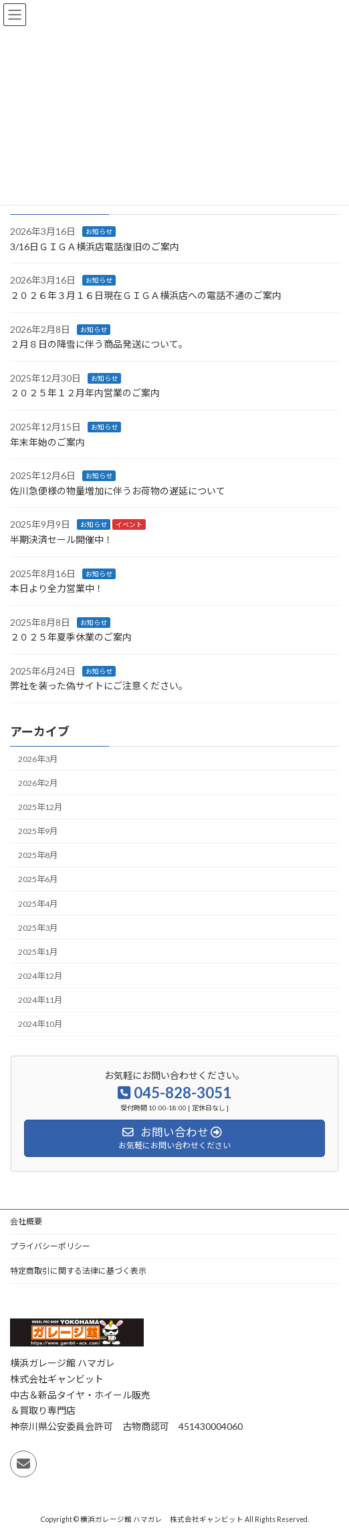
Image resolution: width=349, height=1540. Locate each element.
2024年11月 (40, 1000)
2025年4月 (37, 903)
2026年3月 (37, 759)
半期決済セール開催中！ (61, 539)
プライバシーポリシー (50, 1246)
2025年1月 (37, 952)
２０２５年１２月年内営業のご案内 (85, 392)
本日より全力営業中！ (57, 588)
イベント (129, 524)
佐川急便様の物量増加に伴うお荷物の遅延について (117, 490)
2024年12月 (40, 976)
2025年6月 (37, 879)
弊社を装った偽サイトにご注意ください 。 (99, 685)
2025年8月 (37, 855)
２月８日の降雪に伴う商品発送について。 (99, 344)
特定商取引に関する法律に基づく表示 (78, 1271)
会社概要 (26, 1221)
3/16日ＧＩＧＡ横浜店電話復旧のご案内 (94, 246)
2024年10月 (40, 1024)
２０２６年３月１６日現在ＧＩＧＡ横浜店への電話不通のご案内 (145, 295)
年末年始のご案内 (47, 441)
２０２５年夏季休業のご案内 (71, 637)
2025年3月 (37, 927)
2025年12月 (40, 807)
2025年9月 (37, 831)
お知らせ (99, 232)
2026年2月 (37, 783)
